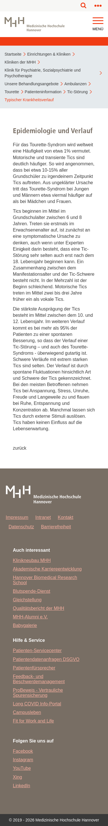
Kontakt (65, 517)
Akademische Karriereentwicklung (47, 569)
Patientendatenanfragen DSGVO (46, 659)
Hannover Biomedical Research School (45, 580)
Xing (17, 777)
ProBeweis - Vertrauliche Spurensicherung (38, 693)
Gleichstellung (27, 599)
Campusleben (27, 712)
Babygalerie (25, 625)
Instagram (23, 759)
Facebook (23, 751)
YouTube (22, 768)
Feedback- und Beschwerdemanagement (39, 679)
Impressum (17, 517)
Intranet (43, 517)
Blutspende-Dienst (31, 591)
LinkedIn (21, 785)
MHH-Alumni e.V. (30, 616)
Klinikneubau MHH (32, 560)
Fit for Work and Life (33, 721)
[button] (98, 21)
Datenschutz (21, 526)
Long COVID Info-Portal (37, 703)
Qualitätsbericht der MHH (38, 608)
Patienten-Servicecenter (37, 650)
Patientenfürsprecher (34, 667)
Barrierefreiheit (56, 526)
